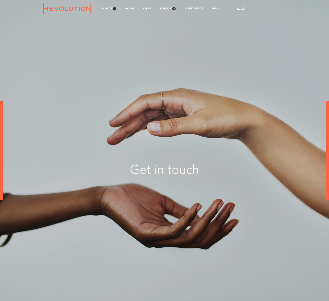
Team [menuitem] (215, 8)
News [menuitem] (147, 8)
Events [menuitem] (109, 8)
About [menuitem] (129, 8)
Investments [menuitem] (193, 8)
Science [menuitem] (168, 8)
